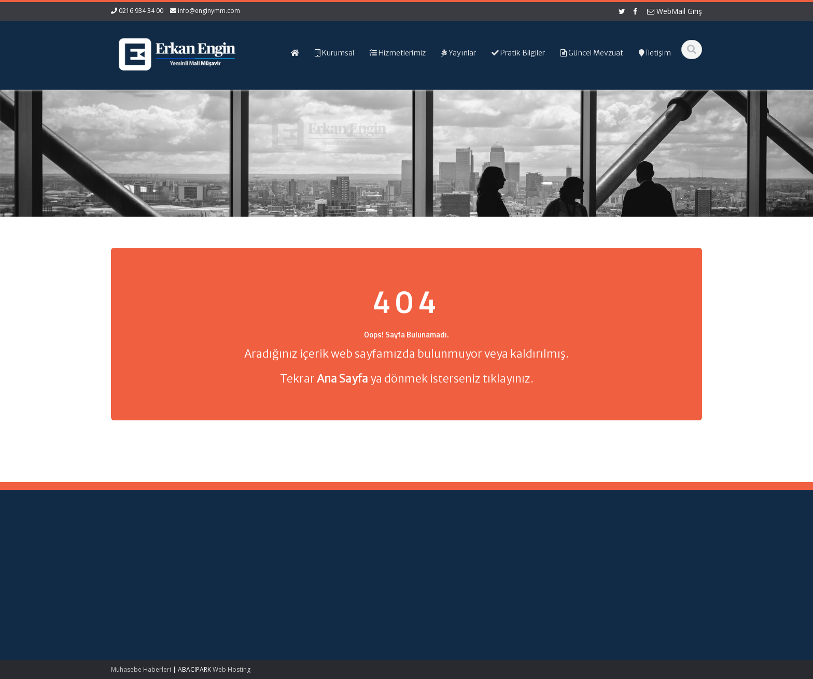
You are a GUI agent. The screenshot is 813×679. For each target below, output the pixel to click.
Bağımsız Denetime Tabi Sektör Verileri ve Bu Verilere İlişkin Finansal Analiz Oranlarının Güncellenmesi (152, 606)
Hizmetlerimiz (440, 566)
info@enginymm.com (209, 10)
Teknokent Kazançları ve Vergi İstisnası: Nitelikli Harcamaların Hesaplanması (151, 562)
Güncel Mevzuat (445, 576)
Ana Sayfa (435, 547)
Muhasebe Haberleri (141, 669)
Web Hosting (231, 669)
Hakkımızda (437, 557)
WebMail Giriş (674, 11)
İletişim (430, 586)
